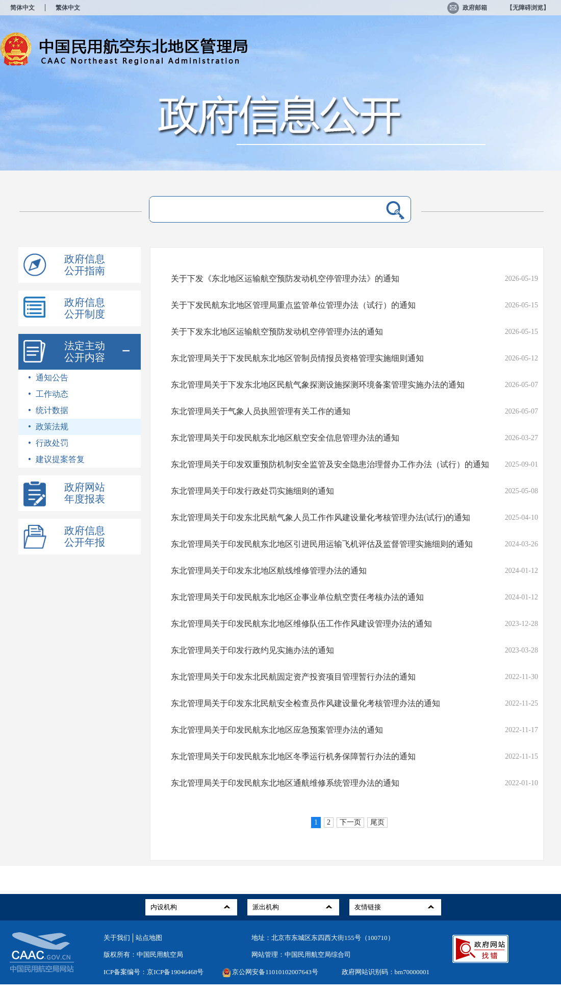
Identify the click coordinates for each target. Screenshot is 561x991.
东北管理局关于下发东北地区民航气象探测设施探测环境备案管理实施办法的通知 (318, 384)
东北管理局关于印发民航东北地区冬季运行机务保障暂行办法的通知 (293, 756)
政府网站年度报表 (84, 492)
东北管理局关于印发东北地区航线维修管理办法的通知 (269, 570)
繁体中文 (68, 7)
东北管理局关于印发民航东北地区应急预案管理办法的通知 (277, 730)
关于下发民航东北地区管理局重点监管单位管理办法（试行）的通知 (293, 305)
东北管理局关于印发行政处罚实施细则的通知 (252, 491)
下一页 (350, 822)
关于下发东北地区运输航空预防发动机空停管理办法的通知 (277, 331)
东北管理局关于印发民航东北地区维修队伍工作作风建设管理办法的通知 (301, 623)
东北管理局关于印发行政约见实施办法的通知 (252, 650)
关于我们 (117, 937)
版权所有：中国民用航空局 (143, 954)
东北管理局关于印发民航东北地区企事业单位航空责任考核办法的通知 (297, 597)
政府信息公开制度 (84, 308)
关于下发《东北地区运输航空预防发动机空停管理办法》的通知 (285, 278)
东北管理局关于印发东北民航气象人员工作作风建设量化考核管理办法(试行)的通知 (320, 517)
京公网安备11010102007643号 (275, 972)
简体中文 (22, 7)
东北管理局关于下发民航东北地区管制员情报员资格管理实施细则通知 (297, 358)
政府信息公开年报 (84, 536)
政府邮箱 (467, 7)
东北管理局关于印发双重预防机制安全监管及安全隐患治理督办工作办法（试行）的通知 (330, 464)
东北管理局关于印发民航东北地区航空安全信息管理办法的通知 (285, 437)
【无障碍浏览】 (527, 7)
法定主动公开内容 (84, 351)
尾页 (377, 822)
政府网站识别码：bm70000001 (386, 972)
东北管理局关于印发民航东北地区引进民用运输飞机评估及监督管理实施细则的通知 (322, 544)
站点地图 (149, 937)
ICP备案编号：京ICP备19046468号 (153, 972)
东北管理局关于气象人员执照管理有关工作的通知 (260, 411)
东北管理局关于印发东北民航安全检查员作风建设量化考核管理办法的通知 (305, 703)
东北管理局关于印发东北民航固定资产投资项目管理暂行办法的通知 (293, 676)
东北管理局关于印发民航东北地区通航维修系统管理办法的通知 (285, 783)
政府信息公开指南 (84, 264)
